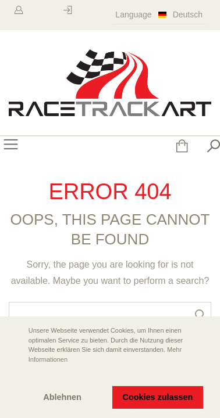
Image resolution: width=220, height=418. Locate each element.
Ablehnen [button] (62, 397)
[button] (18, 375)
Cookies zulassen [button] (158, 397)
